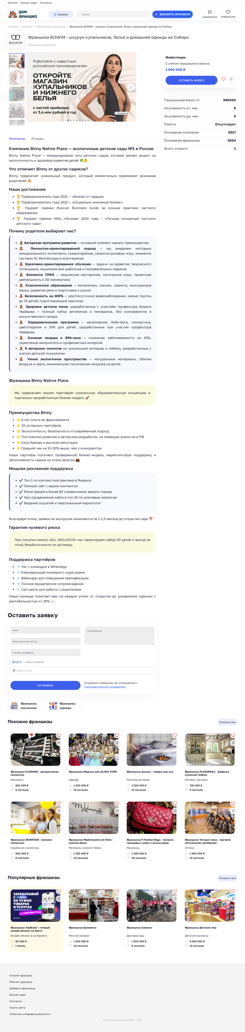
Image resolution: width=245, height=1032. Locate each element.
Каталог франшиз (21, 975)
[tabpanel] (82, 374)
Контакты (46, 2)
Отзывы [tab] (37, 139)
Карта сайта (17, 1007)
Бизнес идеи (29, 2)
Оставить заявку (191, 80)
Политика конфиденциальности (30, 1013)
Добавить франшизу (22, 988)
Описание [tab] (17, 139)
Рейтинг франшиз (21, 981)
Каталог (13, 2)
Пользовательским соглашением (105, 686)
